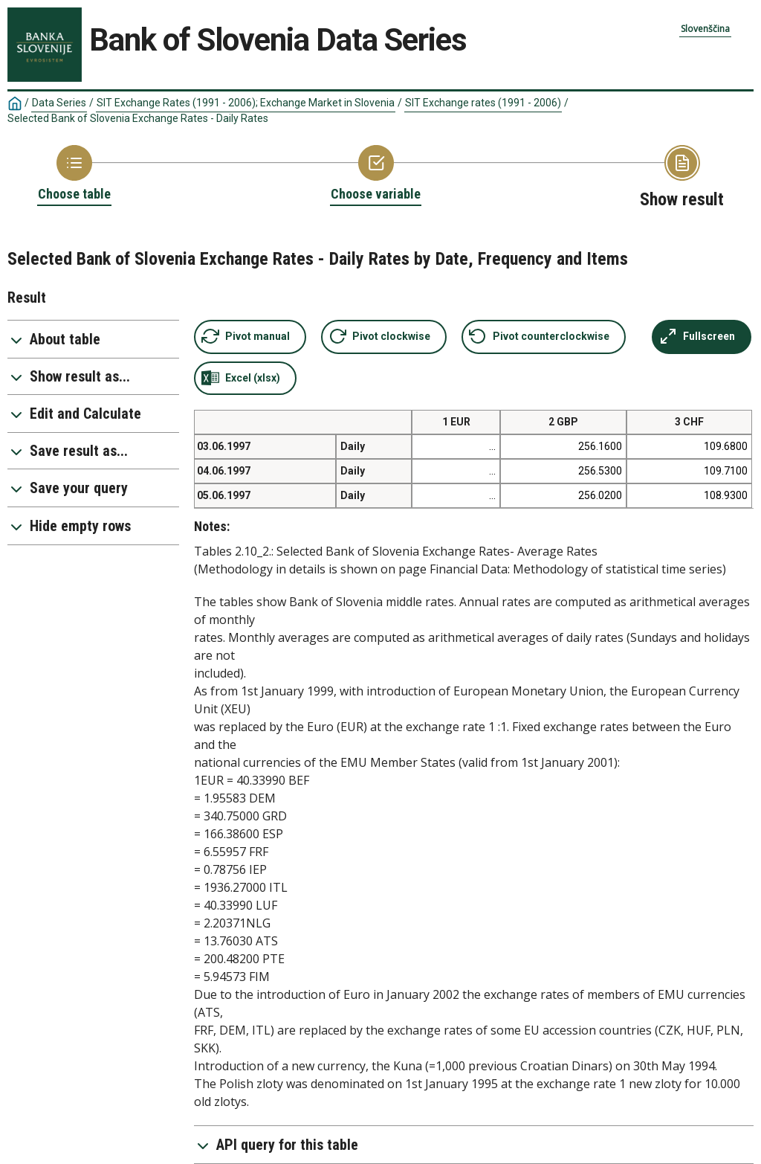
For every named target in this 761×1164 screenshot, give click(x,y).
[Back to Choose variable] (375, 174)
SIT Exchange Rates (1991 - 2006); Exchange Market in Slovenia (246, 103)
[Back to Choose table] (74, 174)
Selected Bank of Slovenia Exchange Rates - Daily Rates (137, 118)
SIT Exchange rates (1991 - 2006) (483, 103)
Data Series (59, 103)
